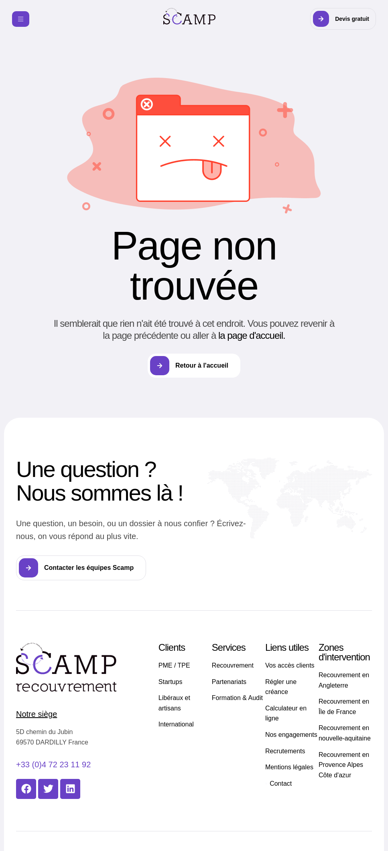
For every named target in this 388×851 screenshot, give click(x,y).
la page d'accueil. (251, 335)
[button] (343, 19)
